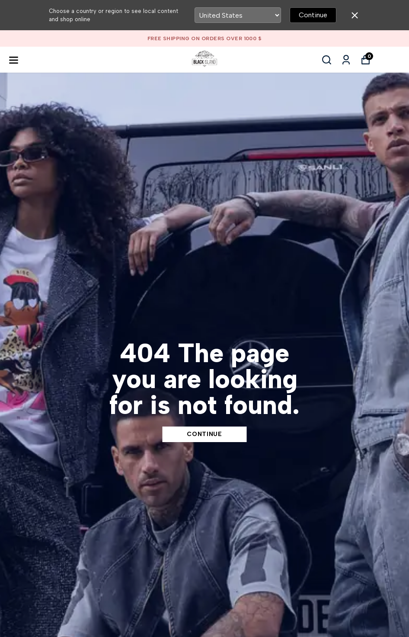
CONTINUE (204, 434)
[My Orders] (346, 59)
